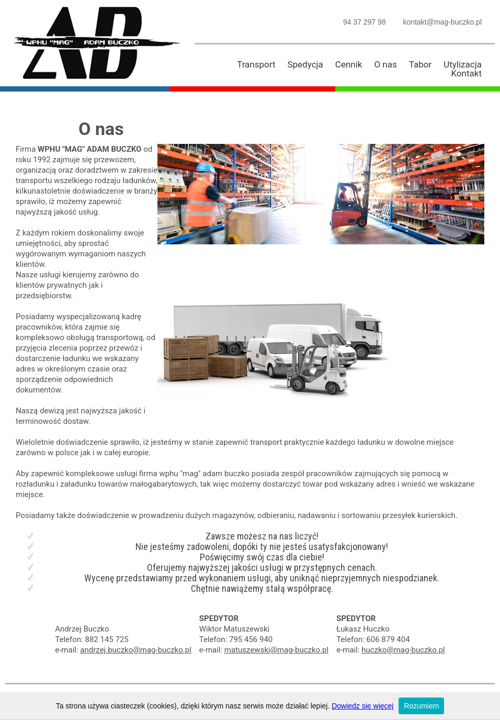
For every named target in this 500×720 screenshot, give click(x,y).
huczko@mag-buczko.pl (403, 650)
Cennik (348, 64)
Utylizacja (463, 64)
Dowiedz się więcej (362, 706)
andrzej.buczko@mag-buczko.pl (135, 650)
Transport (256, 64)
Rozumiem (421, 706)
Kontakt (466, 73)
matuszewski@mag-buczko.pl (276, 650)
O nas (385, 64)
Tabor (420, 64)
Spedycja (305, 64)
